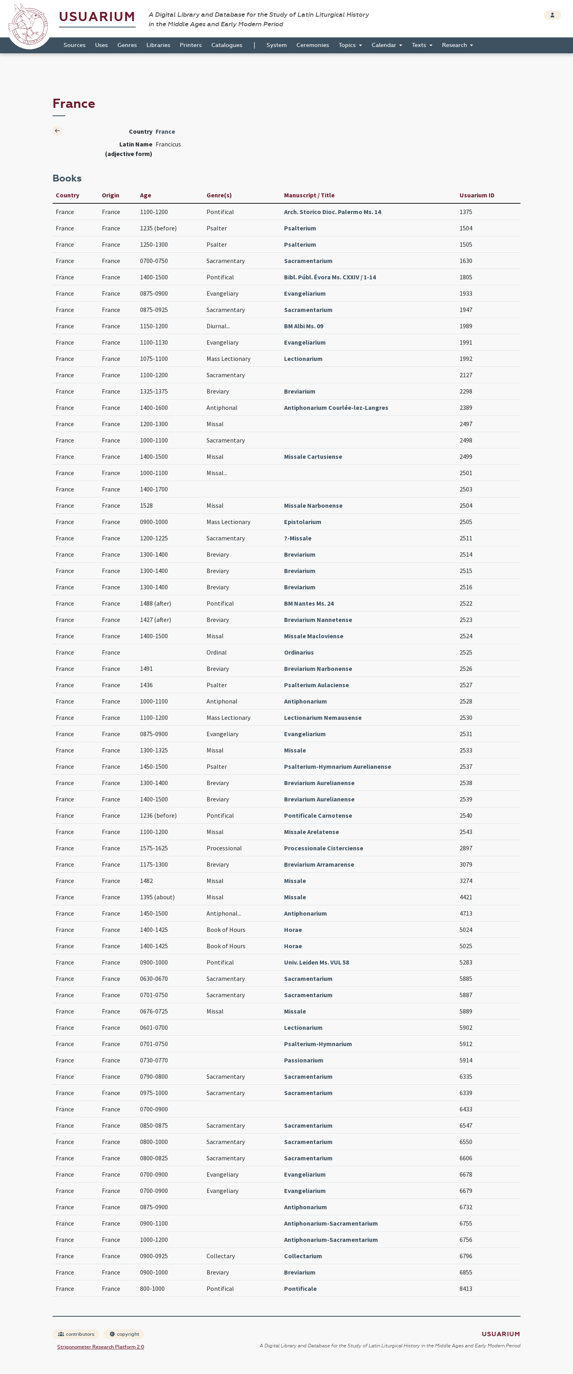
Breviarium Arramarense (319, 864)
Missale (295, 750)
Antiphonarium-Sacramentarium (331, 1223)
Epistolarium (303, 522)
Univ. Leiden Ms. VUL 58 (316, 962)
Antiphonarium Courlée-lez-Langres (336, 407)
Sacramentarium (308, 261)
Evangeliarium (305, 293)
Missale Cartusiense (313, 456)
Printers (191, 45)
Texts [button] (420, 45)
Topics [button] (348, 45)
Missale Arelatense (311, 832)
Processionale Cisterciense (323, 848)
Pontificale (300, 1288)
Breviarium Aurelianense (319, 783)
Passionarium (304, 1060)
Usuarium (97, 17)
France (165, 131)
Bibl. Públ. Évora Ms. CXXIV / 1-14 (330, 277)
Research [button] (455, 45)
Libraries (158, 45)
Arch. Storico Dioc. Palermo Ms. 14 (332, 212)
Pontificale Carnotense (318, 815)
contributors (76, 1334)
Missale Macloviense (313, 636)
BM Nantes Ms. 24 (308, 603)
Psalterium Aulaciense (316, 685)
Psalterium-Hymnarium (318, 1044)
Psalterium (300, 228)
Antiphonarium (305, 701)
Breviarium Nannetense (318, 620)
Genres (127, 45)
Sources (75, 45)
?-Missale (298, 538)
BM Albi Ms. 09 (303, 326)
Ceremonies (312, 45)
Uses (101, 45)
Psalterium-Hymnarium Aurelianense (337, 766)
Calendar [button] (385, 45)
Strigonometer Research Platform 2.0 (100, 1347)
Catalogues (226, 45)
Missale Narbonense (313, 505)
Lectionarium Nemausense (323, 717)
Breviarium (300, 391)
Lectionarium (303, 359)
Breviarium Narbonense (318, 668)
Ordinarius (299, 652)
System (277, 45)
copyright (124, 1334)
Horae (293, 930)
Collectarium (303, 1256)
